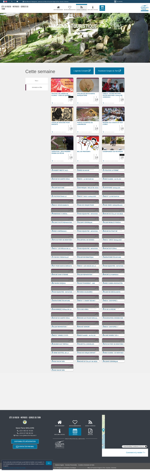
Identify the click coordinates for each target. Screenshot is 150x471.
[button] (62, 92)
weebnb (42, 469)
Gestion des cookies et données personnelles (14, 467)
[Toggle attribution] (146, 446)
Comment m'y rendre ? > (135, 453)
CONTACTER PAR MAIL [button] (25, 448)
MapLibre (142, 446)
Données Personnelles (71, 466)
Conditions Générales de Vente (86, 466)
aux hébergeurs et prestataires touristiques (65, 469)
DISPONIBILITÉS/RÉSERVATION (25, 442)
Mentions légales (59, 466)
